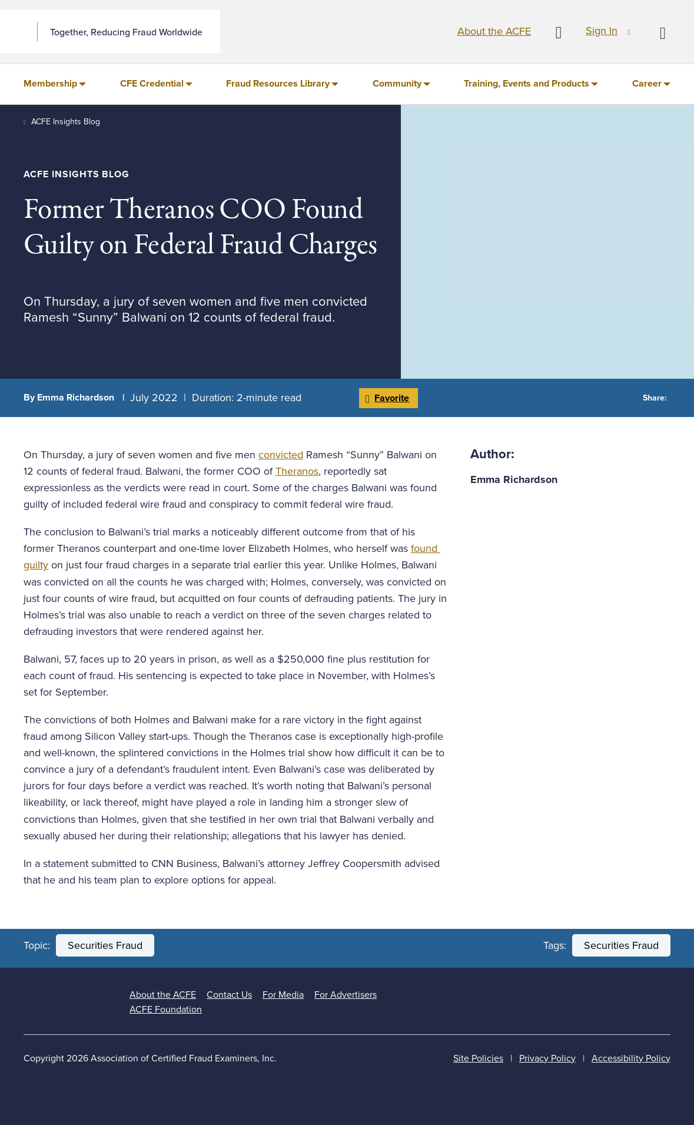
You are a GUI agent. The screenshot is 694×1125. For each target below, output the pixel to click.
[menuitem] (55, 84)
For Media (283, 995)
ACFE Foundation (165, 1009)
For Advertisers (345, 995)
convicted (280, 454)
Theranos (296, 471)
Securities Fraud (105, 945)
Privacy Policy (547, 1058)
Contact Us (229, 995)
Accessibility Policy (631, 1058)
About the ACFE (494, 31)
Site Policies (478, 1058)
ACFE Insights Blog (65, 122)
